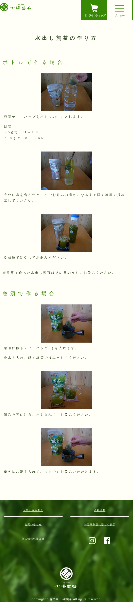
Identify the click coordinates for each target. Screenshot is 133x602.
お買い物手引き (33, 510)
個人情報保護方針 (33, 538)
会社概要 (99, 510)
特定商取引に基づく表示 (99, 524)
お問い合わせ (33, 524)
